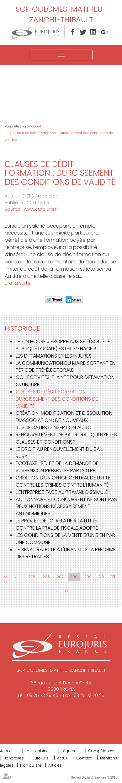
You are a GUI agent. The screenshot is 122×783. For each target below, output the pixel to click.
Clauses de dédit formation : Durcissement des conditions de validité (57, 399)
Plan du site (31, 765)
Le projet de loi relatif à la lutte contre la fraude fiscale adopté (57, 524)
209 (88, 577)
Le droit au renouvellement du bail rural (59, 453)
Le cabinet (37, 750)
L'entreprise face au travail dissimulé (62, 492)
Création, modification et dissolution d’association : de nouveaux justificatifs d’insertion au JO (64, 420)
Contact (84, 758)
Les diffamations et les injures (54, 355)
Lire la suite (18, 283)
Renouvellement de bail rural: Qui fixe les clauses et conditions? (66, 438)
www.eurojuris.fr (41, 209)
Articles (55, 765)
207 (59, 577)
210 (101, 577)
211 (113, 577)
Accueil (35, 126)
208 (73, 577)
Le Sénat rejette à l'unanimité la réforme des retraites (66, 553)
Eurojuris (41, 758)
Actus (62, 758)
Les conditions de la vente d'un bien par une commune (65, 539)
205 (32, 577)
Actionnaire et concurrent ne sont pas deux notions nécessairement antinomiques (66, 506)
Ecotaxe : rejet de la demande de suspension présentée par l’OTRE (57, 467)
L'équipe (69, 750)
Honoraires (13, 758)
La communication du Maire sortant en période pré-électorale (65, 366)
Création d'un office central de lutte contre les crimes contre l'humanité (63, 481)
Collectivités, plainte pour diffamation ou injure (65, 381)
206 (46, 577)
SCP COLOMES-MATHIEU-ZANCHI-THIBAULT (61, 14)
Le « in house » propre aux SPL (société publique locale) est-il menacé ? (63, 345)
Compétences (101, 750)
